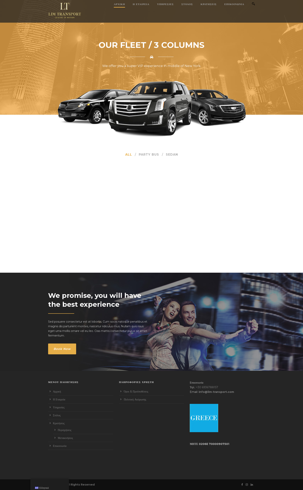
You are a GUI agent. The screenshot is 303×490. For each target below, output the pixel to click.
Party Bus (149, 154)
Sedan (172, 154)
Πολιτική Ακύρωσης (135, 399)
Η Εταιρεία (141, 4)
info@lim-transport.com (216, 392)
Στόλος (187, 4)
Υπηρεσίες (165, 4)
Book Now (62, 349)
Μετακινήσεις (65, 438)
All (128, 154)
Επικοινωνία (234, 4)
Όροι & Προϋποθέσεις (136, 391)
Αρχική (119, 4)
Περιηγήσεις (64, 430)
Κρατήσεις (209, 4)
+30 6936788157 (207, 387)
